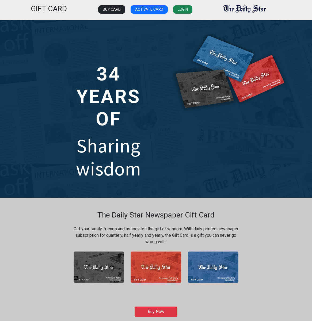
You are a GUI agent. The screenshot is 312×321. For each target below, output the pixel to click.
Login (183, 9)
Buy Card (112, 9)
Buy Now (156, 311)
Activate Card (149, 9)
